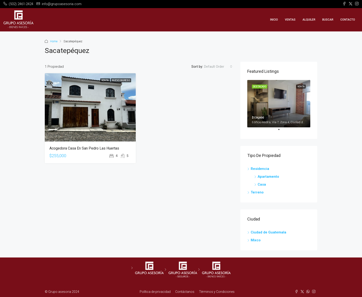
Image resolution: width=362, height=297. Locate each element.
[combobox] (218, 66)
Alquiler (308, 19)
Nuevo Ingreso (121, 80)
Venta (105, 80)
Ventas (290, 19)
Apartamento (268, 177)
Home (53, 41)
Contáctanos (184, 292)
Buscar (327, 19)
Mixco (256, 240)
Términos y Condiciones (217, 292)
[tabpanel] (278, 103)
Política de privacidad (155, 292)
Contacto (347, 19)
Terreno (257, 192)
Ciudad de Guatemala (268, 232)
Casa (262, 184)
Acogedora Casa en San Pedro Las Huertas (84, 148)
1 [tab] (281, 131)
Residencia (260, 169)
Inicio (274, 19)
